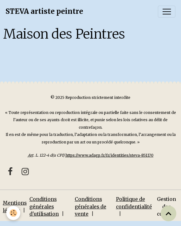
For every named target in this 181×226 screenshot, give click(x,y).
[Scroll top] (168, 213)
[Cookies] (13, 213)
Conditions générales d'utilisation (44, 206)
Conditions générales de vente (90, 206)
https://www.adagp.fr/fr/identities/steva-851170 (109, 155)
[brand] (44, 11)
